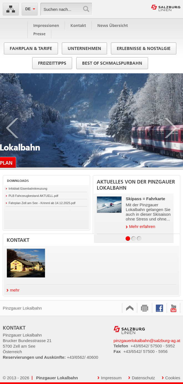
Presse (39, 33)
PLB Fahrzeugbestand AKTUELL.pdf (33, 195)
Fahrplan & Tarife (31, 48)
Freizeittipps (52, 63)
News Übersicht (112, 25)
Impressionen (46, 25)
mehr (13, 290)
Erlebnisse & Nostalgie (144, 48)
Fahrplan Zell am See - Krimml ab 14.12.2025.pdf (42, 203)
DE (27, 9)
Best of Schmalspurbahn (112, 63)
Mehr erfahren (140, 226)
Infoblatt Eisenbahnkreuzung (28, 188)
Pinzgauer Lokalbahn (27, 308)
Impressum (109, 377)
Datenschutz (141, 377)
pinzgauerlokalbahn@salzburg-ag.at (147, 340)
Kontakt (78, 25)
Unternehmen (84, 48)
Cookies (171, 377)
